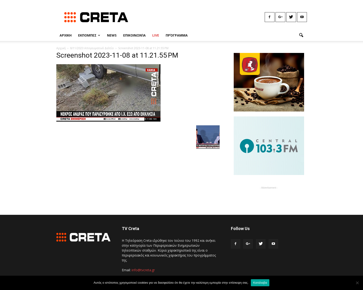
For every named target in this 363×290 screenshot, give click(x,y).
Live (155, 35)
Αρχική (61, 48)
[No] (357, 282)
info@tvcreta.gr (143, 270)
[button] (301, 35)
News (112, 35)
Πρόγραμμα (177, 35)
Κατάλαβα (260, 282)
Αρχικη (66, 35)
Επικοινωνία (134, 35)
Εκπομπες (89, 35)
